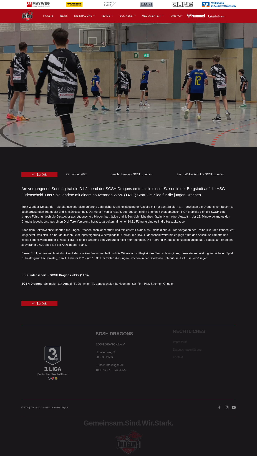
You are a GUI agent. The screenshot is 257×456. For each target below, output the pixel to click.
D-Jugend (47, 82)
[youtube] (234, 409)
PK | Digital (62, 409)
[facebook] (219, 409)
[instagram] (226, 409)
